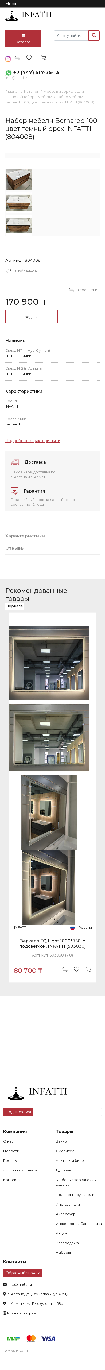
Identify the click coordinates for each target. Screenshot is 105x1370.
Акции (61, 1233)
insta (8, 59)
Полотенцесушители (75, 1195)
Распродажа (67, 1243)
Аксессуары (67, 1214)
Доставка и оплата (20, 1170)
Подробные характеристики (32, 440)
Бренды (10, 1160)
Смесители (66, 1151)
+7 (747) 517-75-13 (36, 72)
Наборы (63, 1252)
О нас (8, 1141)
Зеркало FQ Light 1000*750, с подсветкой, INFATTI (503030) (52, 943)
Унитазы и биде (70, 1160)
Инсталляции (68, 1204)
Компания (15, 1131)
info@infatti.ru (17, 77)
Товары (64, 1131)
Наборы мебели (37, 97)
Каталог (23, 39)
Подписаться (18, 1111)
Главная (12, 91)
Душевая (64, 1170)
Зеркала (15, 606)
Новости (11, 1151)
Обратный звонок (23, 1273)
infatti (28, 16)
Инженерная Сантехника (79, 1223)
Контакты (12, 1180)
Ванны (61, 1141)
